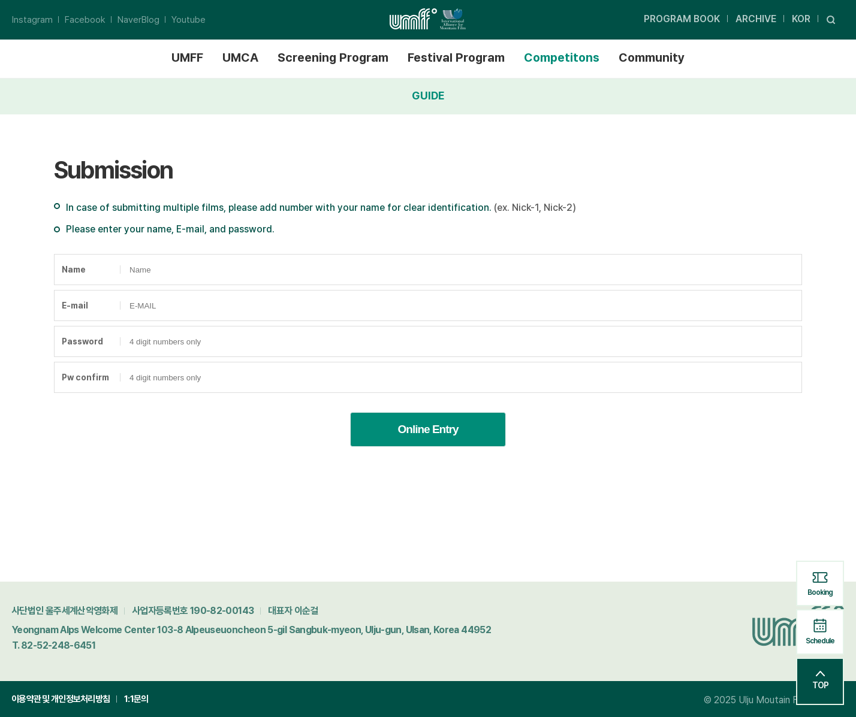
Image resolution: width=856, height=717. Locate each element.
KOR (801, 19)
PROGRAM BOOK (682, 19)
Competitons (561, 57)
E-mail (75, 305)
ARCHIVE (756, 19)
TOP (820, 680)
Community (652, 57)
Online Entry (428, 429)
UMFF (187, 57)
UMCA (240, 57)
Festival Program (456, 57)
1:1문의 (136, 699)
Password (82, 341)
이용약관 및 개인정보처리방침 (60, 699)
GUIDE (428, 95)
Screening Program (333, 57)
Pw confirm (85, 377)
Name (74, 269)
